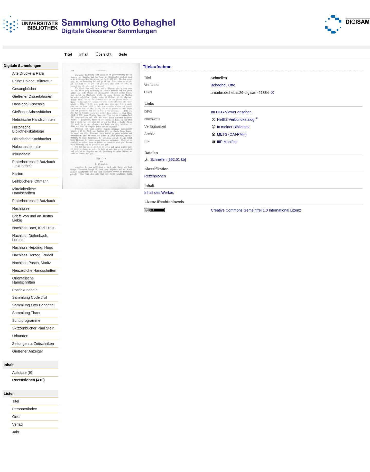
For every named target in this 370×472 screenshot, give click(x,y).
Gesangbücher (24, 89)
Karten (17, 174)
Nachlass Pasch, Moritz (31, 263)
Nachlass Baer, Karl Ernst (33, 228)
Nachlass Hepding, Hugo (32, 247)
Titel (15, 401)
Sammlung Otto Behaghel (33, 305)
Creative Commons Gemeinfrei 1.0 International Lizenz (256, 210)
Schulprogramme (26, 320)
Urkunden (20, 336)
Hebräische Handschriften (33, 119)
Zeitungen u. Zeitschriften (33, 344)
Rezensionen (155, 176)
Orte (16, 417)
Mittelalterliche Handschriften (24, 191)
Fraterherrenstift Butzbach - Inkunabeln (33, 164)
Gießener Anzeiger (27, 351)
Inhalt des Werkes (159, 192)
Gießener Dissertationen (32, 96)
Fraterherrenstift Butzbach (33, 201)
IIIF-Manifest (227, 142)
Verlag (17, 424)
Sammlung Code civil (29, 297)
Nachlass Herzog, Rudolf (32, 255)
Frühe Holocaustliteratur (32, 81)
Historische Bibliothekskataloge (28, 129)
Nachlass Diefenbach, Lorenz (30, 238)
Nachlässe (21, 208)
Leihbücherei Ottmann (30, 181)
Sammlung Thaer (26, 313)
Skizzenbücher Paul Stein (33, 328)
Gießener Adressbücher (31, 112)
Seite (123, 54)
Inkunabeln (21, 154)
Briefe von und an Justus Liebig (32, 218)
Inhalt (83, 54)
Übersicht (104, 54)
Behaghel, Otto (223, 85)
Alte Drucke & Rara (28, 73)
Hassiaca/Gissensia (28, 104)
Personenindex (24, 409)
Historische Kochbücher (31, 139)
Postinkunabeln (25, 290)
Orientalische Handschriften (23, 280)
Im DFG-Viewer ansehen (231, 112)
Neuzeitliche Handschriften (34, 270)
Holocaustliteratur (26, 147)
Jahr (16, 432)
